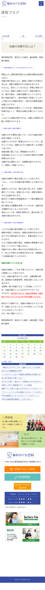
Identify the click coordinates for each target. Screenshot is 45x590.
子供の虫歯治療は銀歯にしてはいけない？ (17, 399)
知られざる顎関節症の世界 (11, 371)
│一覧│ (22, 36)
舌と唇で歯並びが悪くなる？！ (13, 378)
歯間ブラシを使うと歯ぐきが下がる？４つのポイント (21, 388)
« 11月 (4, 361)
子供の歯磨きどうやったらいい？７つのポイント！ (20, 395)
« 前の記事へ (5, 37)
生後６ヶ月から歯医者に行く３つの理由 (16, 385)
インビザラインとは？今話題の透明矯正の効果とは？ (21, 374)
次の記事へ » (39, 37)
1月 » (10, 361)
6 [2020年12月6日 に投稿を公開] (40, 344)
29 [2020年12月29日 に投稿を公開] (10, 356)
